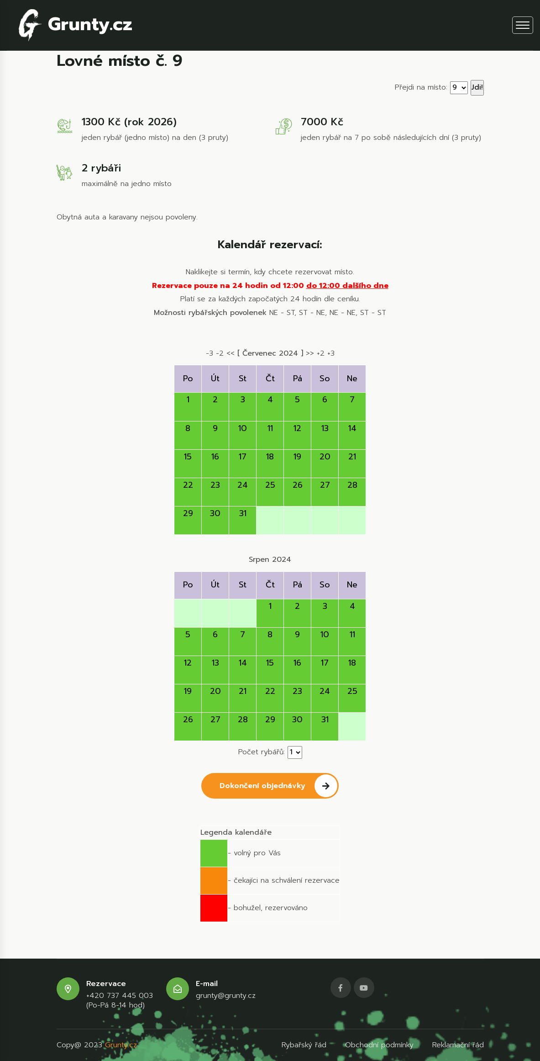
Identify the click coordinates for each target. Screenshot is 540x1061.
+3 (331, 353)
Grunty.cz (75, 25)
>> (310, 353)
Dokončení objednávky (278, 785)
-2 (220, 353)
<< (230, 353)
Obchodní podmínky (379, 1045)
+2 (321, 353)
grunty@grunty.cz (226, 996)
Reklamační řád (458, 1045)
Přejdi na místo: (421, 87)
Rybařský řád (304, 1045)
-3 (209, 353)
